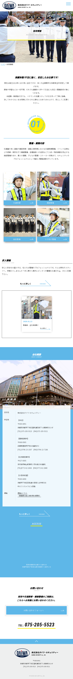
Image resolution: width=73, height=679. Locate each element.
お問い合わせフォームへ (34, 610)
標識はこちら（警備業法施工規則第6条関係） (29, 494)
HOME (3, 64)
